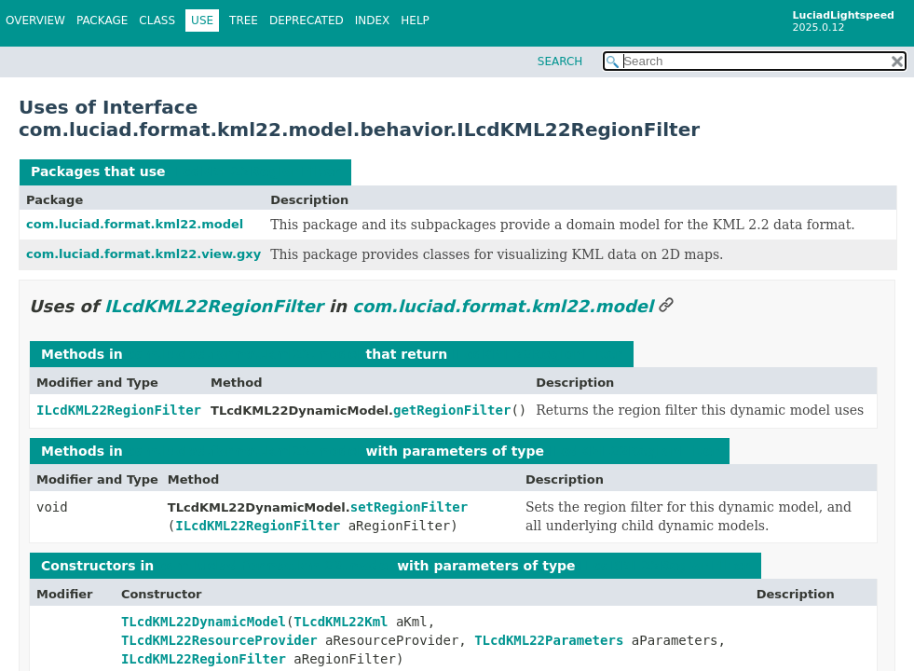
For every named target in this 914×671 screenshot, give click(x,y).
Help (415, 20)
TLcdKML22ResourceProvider (219, 640)
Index (372, 20)
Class (157, 20)
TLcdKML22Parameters (548, 640)
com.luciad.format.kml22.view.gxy (143, 254)
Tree (243, 20)
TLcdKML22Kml (340, 621)
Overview (35, 20)
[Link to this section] (666, 306)
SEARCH (560, 61)
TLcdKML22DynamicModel (203, 621)
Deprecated (306, 20)
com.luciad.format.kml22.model (134, 224)
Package (102, 20)
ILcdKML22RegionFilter (255, 171)
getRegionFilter (452, 410)
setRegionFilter (409, 507)
